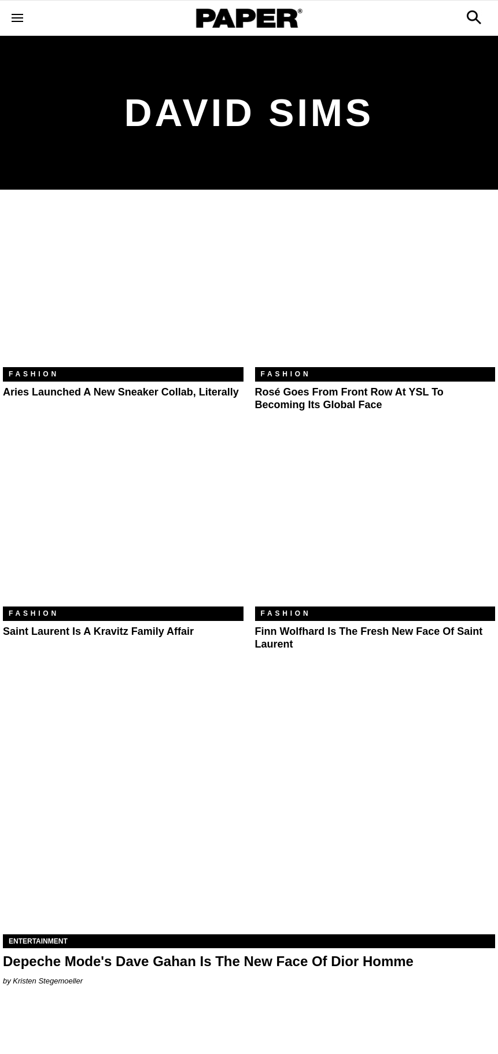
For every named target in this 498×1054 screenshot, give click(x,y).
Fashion (34, 374)
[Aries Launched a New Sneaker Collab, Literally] (123, 287)
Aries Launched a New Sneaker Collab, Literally (121, 392)
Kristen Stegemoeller (48, 981)
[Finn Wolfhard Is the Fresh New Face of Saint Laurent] (375, 526)
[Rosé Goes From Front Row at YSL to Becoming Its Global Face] (375, 287)
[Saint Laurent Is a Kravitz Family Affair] (123, 526)
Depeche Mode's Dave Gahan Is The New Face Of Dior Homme (208, 961)
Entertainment (38, 941)
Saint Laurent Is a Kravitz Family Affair (98, 631)
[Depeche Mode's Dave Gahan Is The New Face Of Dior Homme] (249, 812)
